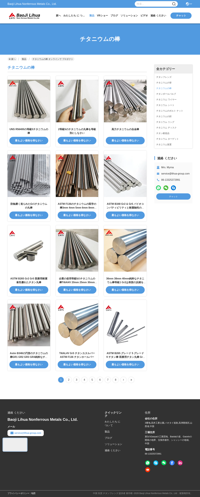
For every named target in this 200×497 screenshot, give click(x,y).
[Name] (174, 4)
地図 (33, 493)
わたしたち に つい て (75, 15)
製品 (91, 15)
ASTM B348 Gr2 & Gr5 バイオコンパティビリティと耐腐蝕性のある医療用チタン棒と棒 (125, 208)
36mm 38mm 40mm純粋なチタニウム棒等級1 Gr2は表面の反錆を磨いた (125, 282)
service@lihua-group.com (175, 173)
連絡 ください (158, 15)
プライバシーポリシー (18, 493)
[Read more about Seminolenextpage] (123, 380)
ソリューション (129, 15)
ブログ (114, 15)
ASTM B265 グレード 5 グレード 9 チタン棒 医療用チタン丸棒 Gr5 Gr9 (125, 357)
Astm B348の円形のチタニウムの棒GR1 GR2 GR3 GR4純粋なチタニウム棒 (29, 357)
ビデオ (144, 15)
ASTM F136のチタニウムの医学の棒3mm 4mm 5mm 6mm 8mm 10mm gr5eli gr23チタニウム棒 (77, 208)
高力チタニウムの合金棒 (125, 129)
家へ (58, 15)
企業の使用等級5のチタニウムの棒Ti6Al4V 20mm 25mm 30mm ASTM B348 (77, 282)
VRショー (102, 15)
